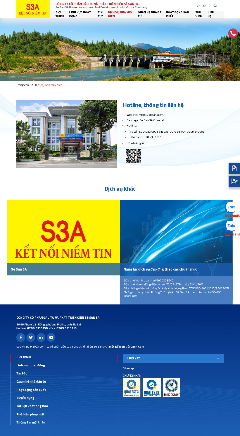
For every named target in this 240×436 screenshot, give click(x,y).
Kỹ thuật (232, 216)
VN (198, 5)
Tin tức (100, 14)
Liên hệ (211, 14)
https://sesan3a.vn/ (152, 114)
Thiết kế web (116, 346)
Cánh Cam (137, 346)
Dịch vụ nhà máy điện (120, 14)
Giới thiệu (59, 14)
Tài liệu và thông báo (32, 406)
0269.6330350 (37, 328)
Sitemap (128, 368)
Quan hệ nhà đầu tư (150, 14)
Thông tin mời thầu (30, 422)
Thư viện (198, 14)
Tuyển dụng (25, 398)
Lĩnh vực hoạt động (80, 14)
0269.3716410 (66, 328)
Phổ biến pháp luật (30, 414)
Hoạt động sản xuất (177, 14)
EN (204, 5)
